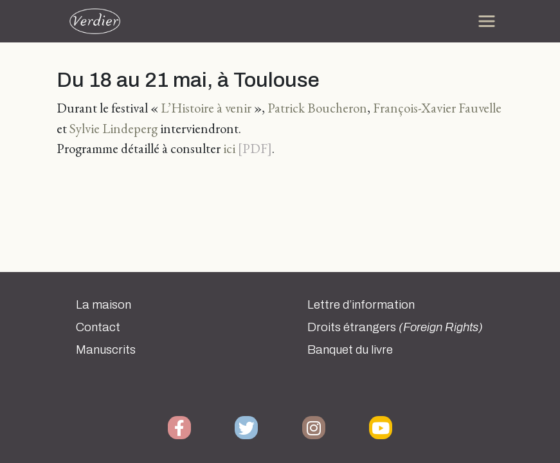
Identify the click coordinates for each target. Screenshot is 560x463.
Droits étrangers (395, 327)
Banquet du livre (350, 349)
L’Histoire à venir (206, 107)
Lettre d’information (361, 304)
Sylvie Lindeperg (113, 128)
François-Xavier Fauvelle (437, 107)
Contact (98, 327)
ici (229, 148)
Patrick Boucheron (317, 107)
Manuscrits (106, 349)
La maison (103, 304)
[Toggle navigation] (486, 21)
